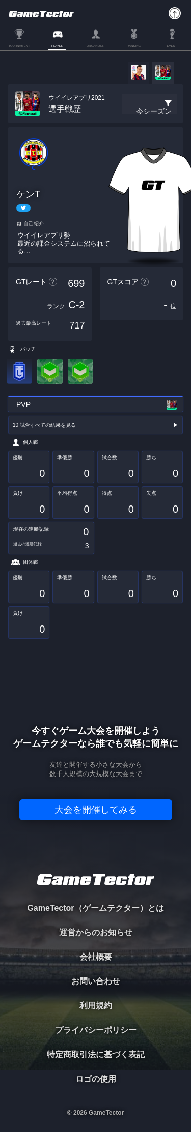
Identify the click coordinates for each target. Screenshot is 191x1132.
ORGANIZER (96, 45)
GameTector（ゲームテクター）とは (95, 908)
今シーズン (154, 111)
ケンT (28, 194)
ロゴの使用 (95, 1079)
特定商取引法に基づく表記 (96, 1054)
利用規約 (95, 1005)
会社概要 (95, 956)
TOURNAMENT (19, 45)
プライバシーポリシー (96, 1030)
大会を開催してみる (95, 810)
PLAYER (57, 45)
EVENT (172, 45)
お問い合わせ (95, 981)
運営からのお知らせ (95, 932)
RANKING (134, 45)
